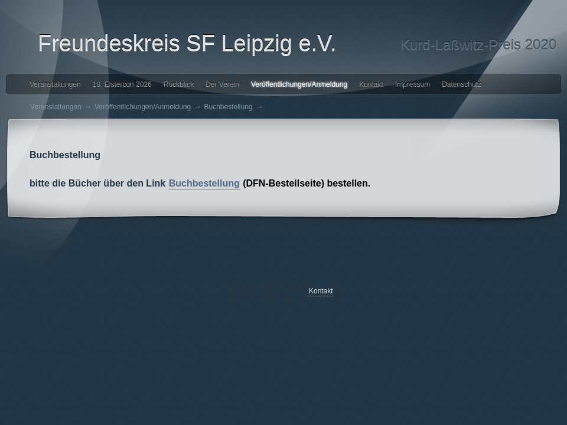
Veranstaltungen (55, 84)
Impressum (412, 84)
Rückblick (179, 84)
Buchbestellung (228, 107)
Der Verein (222, 84)
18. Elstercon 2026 (122, 84)
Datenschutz (461, 84)
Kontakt (371, 84)
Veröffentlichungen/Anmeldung (299, 84)
